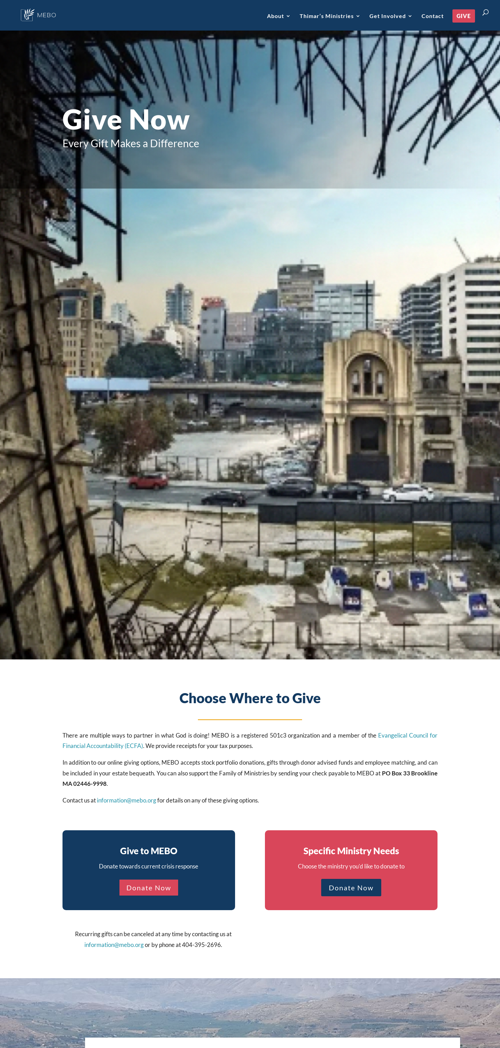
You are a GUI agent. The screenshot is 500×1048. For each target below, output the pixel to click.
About (275, 16)
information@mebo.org (126, 800)
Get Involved (387, 16)
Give (464, 16)
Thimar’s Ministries (327, 16)
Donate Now (148, 887)
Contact (433, 16)
